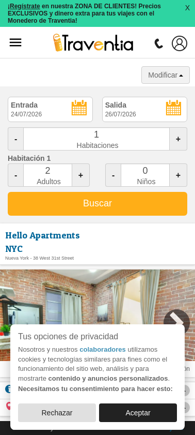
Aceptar (137, 413)
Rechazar (56, 413)
